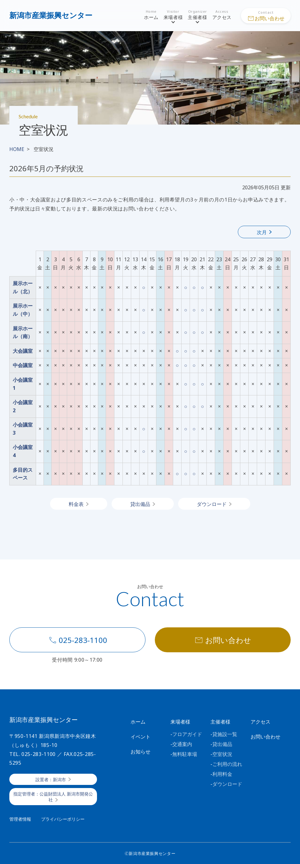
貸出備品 (140, 504)
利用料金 (222, 774)
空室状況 (222, 754)
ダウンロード (212, 504)
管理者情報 (20, 819)
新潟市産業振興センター (50, 15)
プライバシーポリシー (63, 819)
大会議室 (23, 350)
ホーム (151, 15)
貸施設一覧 (224, 734)
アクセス (222, 15)
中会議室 (23, 365)
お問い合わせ (222, 640)
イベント (140, 736)
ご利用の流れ (227, 764)
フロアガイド (187, 734)
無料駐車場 (184, 754)
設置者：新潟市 (50, 779)
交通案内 (182, 744)
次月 (262, 232)
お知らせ (140, 751)
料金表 (76, 504)
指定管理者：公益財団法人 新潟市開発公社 (53, 797)
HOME (16, 149)
